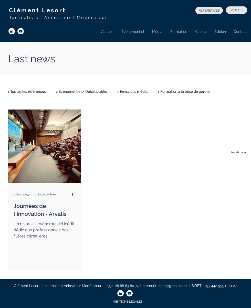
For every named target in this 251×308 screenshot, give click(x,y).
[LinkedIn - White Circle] (11, 31)
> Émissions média (132, 92)
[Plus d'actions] (74, 194)
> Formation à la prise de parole (184, 92)
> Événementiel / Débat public (81, 92)
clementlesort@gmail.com (165, 286)
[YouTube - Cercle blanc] (20, 31)
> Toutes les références (27, 92)
